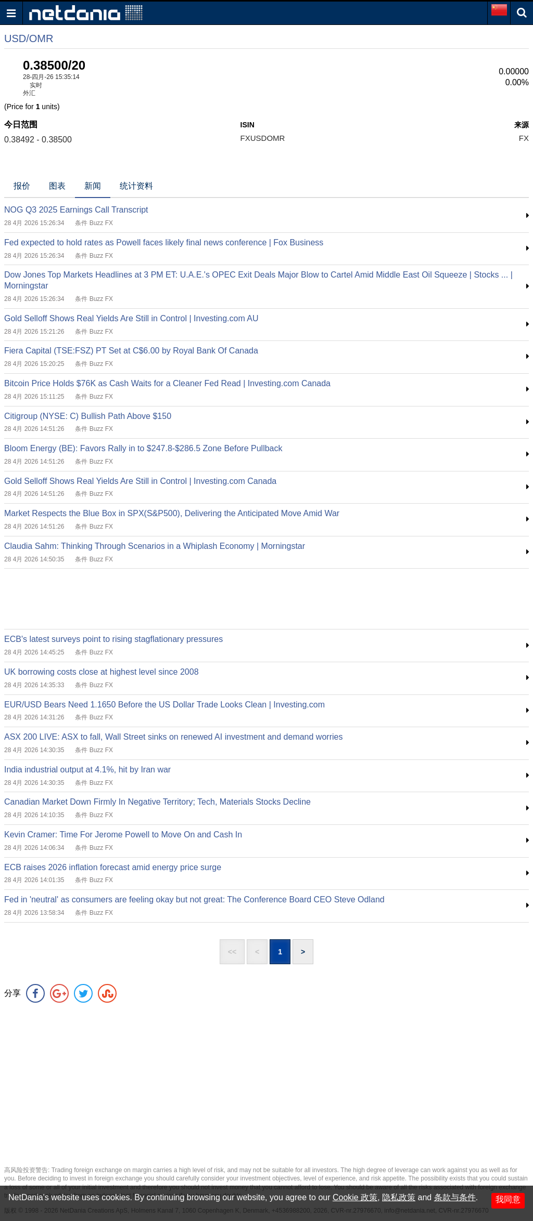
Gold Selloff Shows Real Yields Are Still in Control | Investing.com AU (131, 318)
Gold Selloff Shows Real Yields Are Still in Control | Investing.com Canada (140, 481)
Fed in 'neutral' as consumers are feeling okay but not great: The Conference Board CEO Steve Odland (194, 899)
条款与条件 (455, 1197)
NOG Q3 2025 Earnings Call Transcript (76, 209)
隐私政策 (398, 1197)
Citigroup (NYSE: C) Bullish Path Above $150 (87, 416)
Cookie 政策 (355, 1197)
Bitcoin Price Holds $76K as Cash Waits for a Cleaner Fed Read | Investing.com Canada (167, 383)
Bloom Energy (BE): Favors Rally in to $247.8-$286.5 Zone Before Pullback (143, 448)
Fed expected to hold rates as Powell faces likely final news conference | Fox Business (163, 242)
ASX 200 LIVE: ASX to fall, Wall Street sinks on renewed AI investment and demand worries (173, 736)
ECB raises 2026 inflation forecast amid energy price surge (112, 867)
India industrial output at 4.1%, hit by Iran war (87, 769)
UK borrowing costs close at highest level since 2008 (101, 671)
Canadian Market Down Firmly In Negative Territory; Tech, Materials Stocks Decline (157, 801)
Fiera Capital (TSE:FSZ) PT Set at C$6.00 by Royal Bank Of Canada (131, 350)
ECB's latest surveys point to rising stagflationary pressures (113, 639)
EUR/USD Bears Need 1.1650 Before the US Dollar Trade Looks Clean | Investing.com (164, 704)
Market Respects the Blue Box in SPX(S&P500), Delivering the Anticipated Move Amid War (171, 513)
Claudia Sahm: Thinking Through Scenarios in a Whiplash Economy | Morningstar (154, 546)
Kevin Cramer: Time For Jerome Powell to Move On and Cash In (123, 834)
